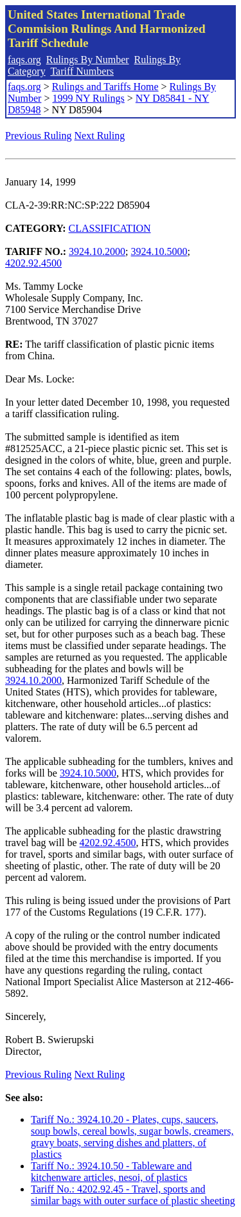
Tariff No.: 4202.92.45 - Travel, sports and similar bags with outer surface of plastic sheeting (133, 1195)
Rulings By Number (87, 59)
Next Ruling (100, 135)
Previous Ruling (38, 135)
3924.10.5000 (159, 251)
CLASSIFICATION (110, 228)
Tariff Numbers (82, 71)
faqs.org (24, 59)
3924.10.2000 (97, 251)
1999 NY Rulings (88, 98)
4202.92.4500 (33, 263)
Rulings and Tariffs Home (105, 86)
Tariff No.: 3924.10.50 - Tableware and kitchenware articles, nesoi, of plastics (111, 1171)
